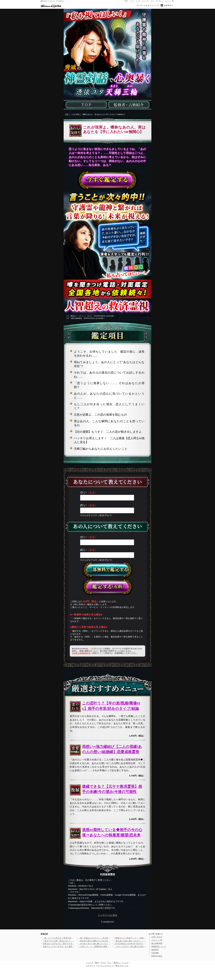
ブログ (103, 963)
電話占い (117, 963)
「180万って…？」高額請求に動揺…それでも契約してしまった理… (106, 946)
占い (152, 1)
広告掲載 (155, 953)
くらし (132, 1)
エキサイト (168, 5)
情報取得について (158, 946)
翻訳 (97, 963)
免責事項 (155, 950)
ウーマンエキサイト (105, 966)
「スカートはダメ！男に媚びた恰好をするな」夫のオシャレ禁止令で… (143, 946)
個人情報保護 (156, 943)
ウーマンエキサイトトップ (148, 5)
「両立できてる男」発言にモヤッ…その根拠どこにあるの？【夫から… (72, 941)
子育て (126, 1)
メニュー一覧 (169, 1)
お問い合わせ (156, 937)
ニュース (89, 963)
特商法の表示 (156, 956)
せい (83, 492)
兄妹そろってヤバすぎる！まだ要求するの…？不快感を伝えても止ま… (72, 946)
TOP (67, 114)
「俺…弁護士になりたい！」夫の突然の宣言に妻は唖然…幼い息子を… (108, 938)
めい (83, 505)
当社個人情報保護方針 (81, 653)
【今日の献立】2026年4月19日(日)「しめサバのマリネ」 (137, 944)
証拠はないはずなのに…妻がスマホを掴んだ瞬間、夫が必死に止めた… (72, 944)
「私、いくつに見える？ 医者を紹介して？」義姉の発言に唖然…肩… (72, 938)
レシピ (138, 1)
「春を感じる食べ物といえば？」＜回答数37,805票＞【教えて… (141, 941)
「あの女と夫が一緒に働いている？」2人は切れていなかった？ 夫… (106, 944)
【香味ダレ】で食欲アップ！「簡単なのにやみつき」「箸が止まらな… (143, 938)
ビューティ (146, 1)
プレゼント (159, 1)
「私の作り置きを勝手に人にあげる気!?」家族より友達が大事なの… (107, 941)
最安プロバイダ (121, 966)
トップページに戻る (107, 915)
